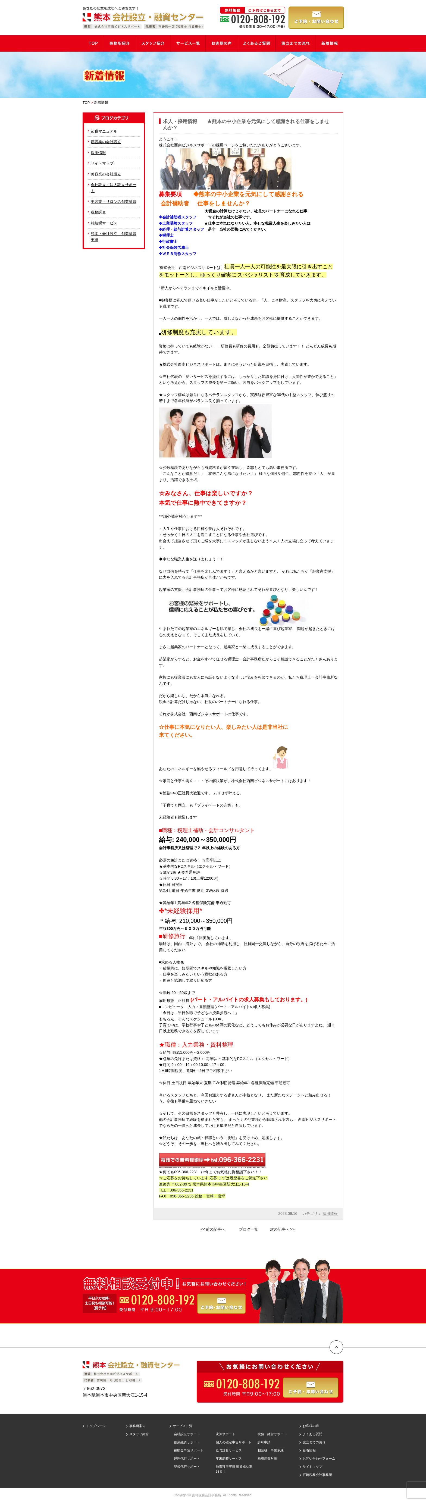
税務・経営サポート (272, 1434)
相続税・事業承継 (271, 1450)
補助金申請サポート (188, 1450)
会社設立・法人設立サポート (113, 188)
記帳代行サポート (187, 1467)
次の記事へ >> (282, 1229)
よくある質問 (312, 1434)
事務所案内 (137, 1426)
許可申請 (264, 1442)
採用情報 (330, 1213)
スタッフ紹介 (139, 1434)
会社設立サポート (187, 1434)
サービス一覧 (182, 1426)
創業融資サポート (187, 1442)
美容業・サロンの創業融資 (113, 201)
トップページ (95, 1426)
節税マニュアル (104, 131)
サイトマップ (102, 163)
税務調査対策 (267, 1458)
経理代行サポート (187, 1458)
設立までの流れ (314, 1442)
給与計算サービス (229, 1450)
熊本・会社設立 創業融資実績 (113, 236)
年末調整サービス (229, 1458)
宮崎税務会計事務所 (317, 1475)
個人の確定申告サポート (234, 1442)
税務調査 (98, 212)
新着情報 (309, 1450)
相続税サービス (104, 223)
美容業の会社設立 (106, 174)
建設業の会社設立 (106, 142)
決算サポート (225, 1434)
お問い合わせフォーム (319, 1458)
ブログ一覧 (248, 1229)
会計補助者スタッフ (183, 217)
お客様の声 (311, 1426)
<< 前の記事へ (213, 1229)
